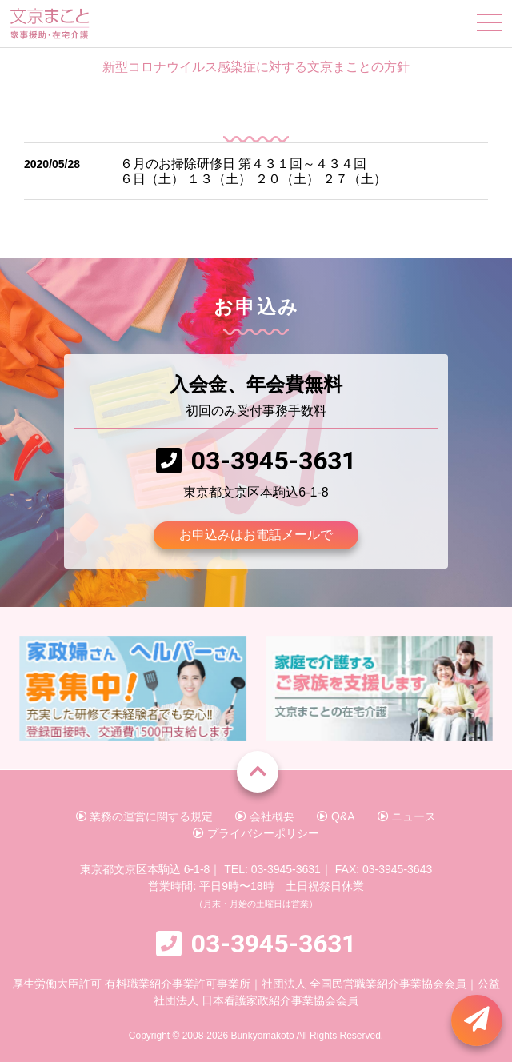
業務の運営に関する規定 (145, 816)
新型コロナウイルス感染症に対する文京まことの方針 (256, 67)
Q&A (335, 816)
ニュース (407, 816)
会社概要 (264, 816)
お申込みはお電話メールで (256, 534)
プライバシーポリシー (256, 833)
